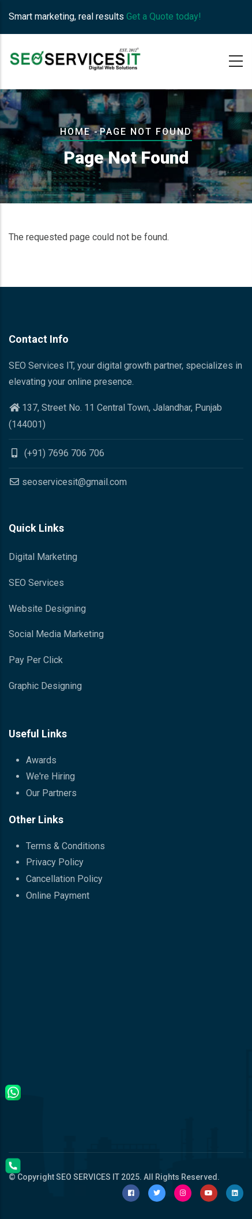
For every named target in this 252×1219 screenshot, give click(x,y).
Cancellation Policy (64, 878)
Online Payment (57, 895)
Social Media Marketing (56, 634)
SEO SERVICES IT (87, 1177)
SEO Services (36, 582)
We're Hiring (50, 776)
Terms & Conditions (65, 846)
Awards (41, 760)
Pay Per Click (36, 659)
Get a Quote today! (163, 16)
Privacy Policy (55, 862)
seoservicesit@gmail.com (68, 481)
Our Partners (51, 793)
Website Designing (47, 608)
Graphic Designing (45, 685)
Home (75, 131)
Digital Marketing (43, 556)
